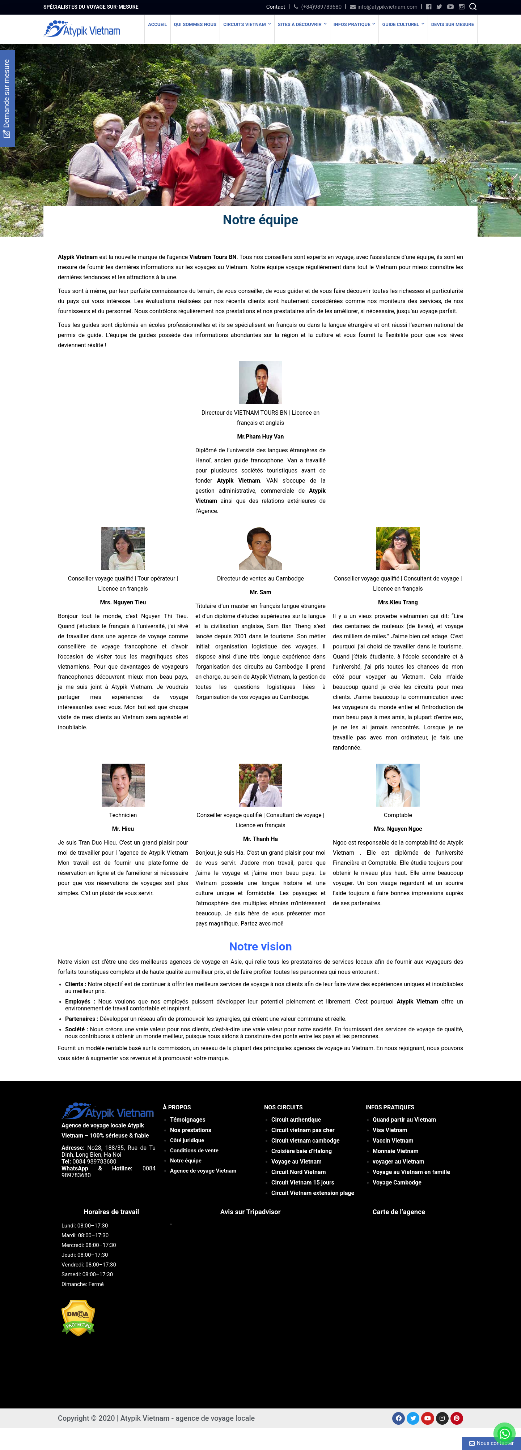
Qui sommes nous (195, 24)
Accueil (157, 24)
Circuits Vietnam (244, 24)
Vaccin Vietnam (393, 1140)
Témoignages (188, 1119)
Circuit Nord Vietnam (298, 1172)
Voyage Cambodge (397, 1182)
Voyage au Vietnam (296, 1161)
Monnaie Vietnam (396, 1151)
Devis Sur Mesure (452, 24)
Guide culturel (400, 24)
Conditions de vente (194, 1150)
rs (303, 1182)
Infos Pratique (352, 24)
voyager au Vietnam (398, 1161)
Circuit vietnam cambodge (305, 1140)
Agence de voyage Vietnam (203, 1171)
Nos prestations (190, 1130)
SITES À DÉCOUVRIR (300, 24)
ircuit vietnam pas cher (304, 1130)
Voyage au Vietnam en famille (411, 1172)
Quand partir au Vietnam (404, 1119)
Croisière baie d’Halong (301, 1151)
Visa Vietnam (390, 1130)
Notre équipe (186, 1160)
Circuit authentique (296, 1119)
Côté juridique (187, 1140)
